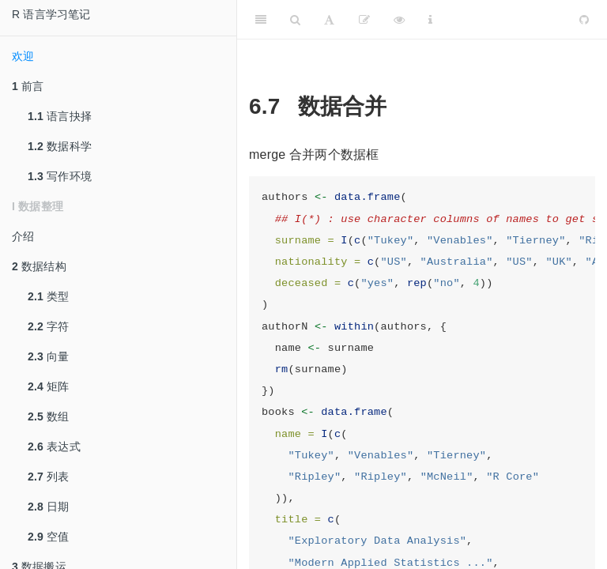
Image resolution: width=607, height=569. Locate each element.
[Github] (584, 20)
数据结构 (39, 266)
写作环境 (60, 176)
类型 (49, 296)
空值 (49, 536)
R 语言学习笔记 (51, 14)
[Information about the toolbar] (430, 20)
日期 (49, 506)
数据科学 (60, 146)
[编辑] (364, 20)
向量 (49, 356)
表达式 (54, 446)
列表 (49, 476)
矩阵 (49, 386)
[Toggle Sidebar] (260, 20)
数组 (49, 416)
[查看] (399, 20)
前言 (28, 86)
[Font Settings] (329, 20)
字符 (49, 326)
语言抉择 (60, 116)
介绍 (23, 236)
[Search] (295, 20)
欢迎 (23, 56)
